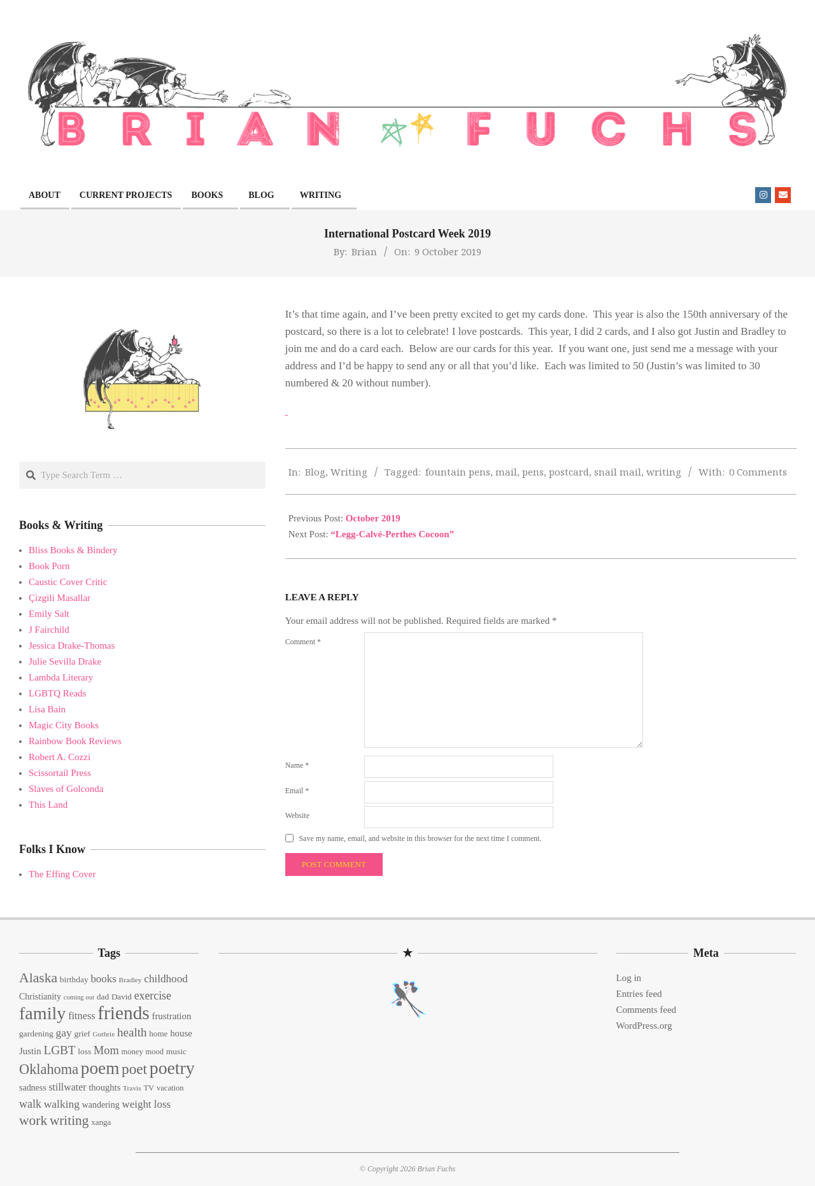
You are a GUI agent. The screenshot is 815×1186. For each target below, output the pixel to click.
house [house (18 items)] (181, 1033)
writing (663, 471)
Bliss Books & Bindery (73, 550)
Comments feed (646, 1010)
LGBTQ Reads (57, 693)
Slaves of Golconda (66, 789)
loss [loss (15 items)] (84, 1051)
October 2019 (373, 518)
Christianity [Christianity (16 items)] (40, 996)
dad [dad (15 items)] (103, 996)
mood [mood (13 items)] (154, 1051)
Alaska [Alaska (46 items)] (38, 977)
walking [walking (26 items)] (62, 1104)
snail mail (617, 471)
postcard (569, 471)
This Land (48, 805)
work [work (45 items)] (33, 1120)
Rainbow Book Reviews (75, 741)
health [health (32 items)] (132, 1032)
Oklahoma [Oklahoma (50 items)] (48, 1069)
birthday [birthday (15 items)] (74, 979)
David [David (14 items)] (121, 996)
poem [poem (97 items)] (100, 1068)
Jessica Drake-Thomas (72, 645)
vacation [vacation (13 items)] (170, 1088)
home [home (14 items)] (158, 1033)
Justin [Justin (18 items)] (30, 1051)
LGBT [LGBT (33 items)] (59, 1050)
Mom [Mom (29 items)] (106, 1050)
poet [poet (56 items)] (134, 1069)
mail (506, 471)
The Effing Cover (62, 874)
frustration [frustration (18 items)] (171, 1016)
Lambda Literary (61, 677)
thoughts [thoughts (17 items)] (104, 1087)
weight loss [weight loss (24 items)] (146, 1104)
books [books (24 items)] (103, 979)
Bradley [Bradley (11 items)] (130, 980)
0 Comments (758, 471)
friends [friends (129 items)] (123, 1013)
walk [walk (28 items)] (30, 1104)
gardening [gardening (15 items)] (36, 1033)
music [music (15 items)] (176, 1051)
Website (297, 815)
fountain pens (457, 471)
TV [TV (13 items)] (148, 1088)
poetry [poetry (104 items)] (172, 1068)
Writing (348, 471)
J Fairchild (49, 630)
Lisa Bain (47, 709)
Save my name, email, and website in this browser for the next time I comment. (420, 838)
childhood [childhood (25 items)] (165, 979)
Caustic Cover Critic (68, 582)
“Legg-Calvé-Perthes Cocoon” (392, 534)
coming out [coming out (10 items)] (79, 997)
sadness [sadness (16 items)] (32, 1087)
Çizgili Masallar (59, 598)
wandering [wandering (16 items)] (101, 1105)
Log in (629, 978)
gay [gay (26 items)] (63, 1032)
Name (297, 765)
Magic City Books (64, 725)
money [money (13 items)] (132, 1051)
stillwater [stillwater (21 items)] (67, 1087)
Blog (315, 471)
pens (533, 471)
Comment (303, 641)
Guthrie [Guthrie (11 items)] (104, 1034)
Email (297, 790)
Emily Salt (49, 614)
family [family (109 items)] (42, 1013)
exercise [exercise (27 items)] (152, 995)
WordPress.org (644, 1025)
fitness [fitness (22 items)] (81, 1016)
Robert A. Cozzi (59, 757)
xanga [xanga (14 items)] (101, 1122)
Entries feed (639, 994)
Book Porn (49, 566)
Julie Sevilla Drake (65, 661)
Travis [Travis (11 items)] (132, 1088)
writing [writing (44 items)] (69, 1120)
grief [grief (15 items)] (82, 1033)
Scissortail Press (60, 773)
